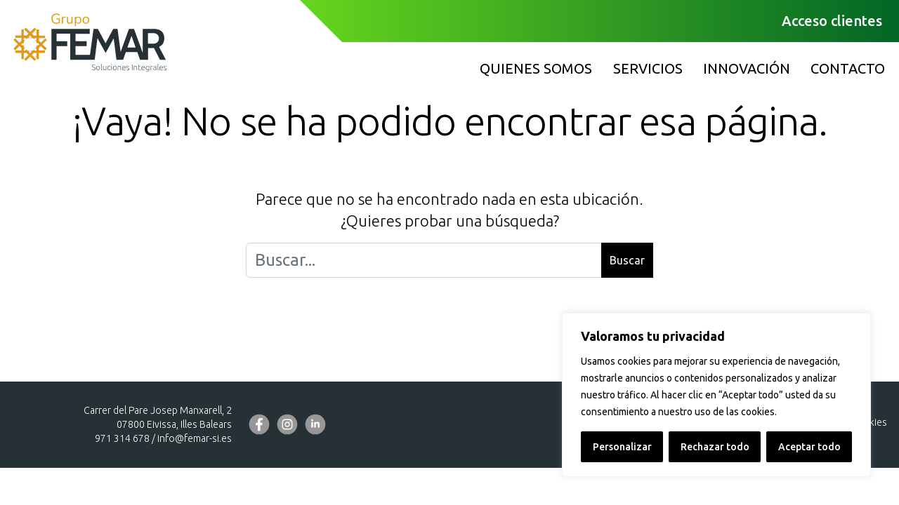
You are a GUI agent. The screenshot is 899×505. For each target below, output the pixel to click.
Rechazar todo (715, 446)
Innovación (746, 68)
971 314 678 (122, 438)
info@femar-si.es (194, 438)
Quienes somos (536, 68)
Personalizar (622, 446)
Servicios (648, 68)
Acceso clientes (832, 21)
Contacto (848, 68)
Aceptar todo (809, 446)
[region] (716, 395)
